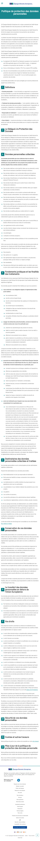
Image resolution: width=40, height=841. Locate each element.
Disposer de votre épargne (20, 790)
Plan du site (20, 812)
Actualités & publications (20, 804)
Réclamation (20, 808)
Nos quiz (20, 797)
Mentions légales (20, 810)
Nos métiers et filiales (6, 523)
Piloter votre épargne (20, 788)
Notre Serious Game (20, 801)
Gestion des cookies (20, 817)
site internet (36, 741)
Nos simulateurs (20, 795)
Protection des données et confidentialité (20, 815)
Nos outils (20, 792)
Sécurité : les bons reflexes (20, 822)
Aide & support (20, 806)
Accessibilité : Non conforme (20, 824)
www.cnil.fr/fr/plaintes (32, 689)
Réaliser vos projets (20, 786)
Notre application (20, 799)
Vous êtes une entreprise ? (20, 827)
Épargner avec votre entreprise (20, 784)
